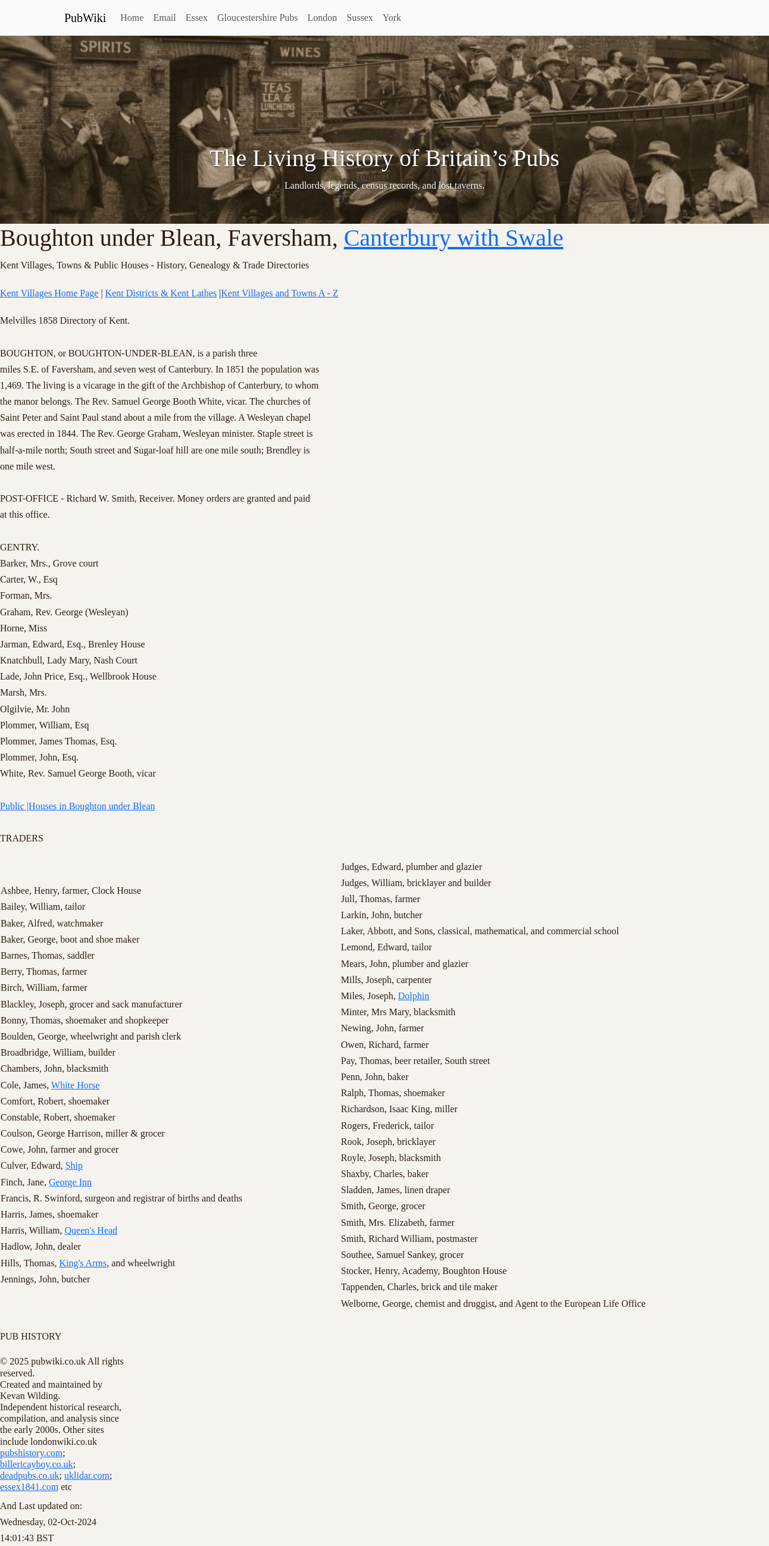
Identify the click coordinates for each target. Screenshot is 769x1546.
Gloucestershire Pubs (257, 17)
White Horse (75, 1085)
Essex (197, 17)
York (392, 17)
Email (164, 17)
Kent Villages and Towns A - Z (279, 293)
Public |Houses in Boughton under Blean (77, 806)
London (322, 17)
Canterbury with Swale (454, 237)
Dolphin (413, 996)
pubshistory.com (31, 1453)
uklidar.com (87, 1475)
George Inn (70, 1182)
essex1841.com (29, 1487)
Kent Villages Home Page (49, 293)
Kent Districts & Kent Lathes (161, 293)
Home (131, 17)
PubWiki (85, 17)
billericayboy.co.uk (36, 1464)
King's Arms (83, 1263)
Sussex (359, 17)
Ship (74, 1165)
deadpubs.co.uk (30, 1475)
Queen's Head (90, 1230)
